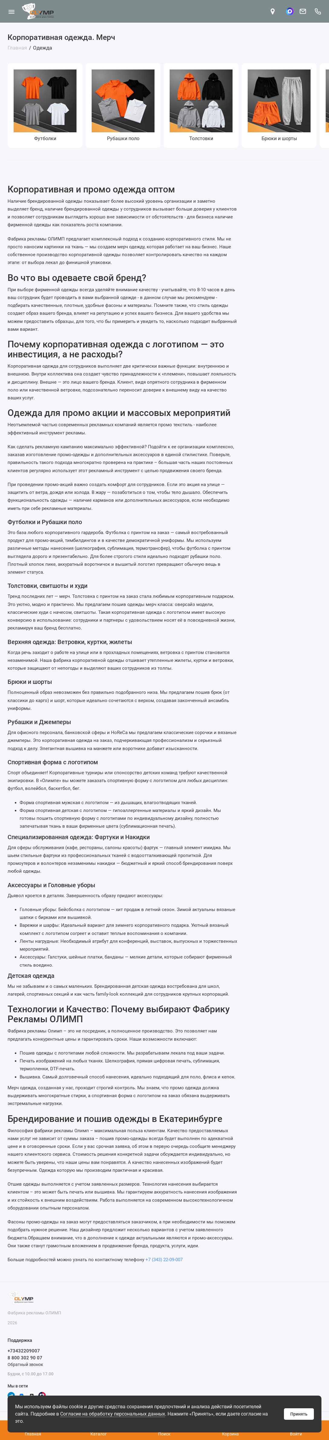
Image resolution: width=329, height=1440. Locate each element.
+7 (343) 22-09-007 (164, 1259)
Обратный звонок (25, 1364)
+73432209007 (24, 1351)
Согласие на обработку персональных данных (112, 1414)
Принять (299, 1414)
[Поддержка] (317, 11)
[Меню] (11, 11)
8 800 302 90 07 (25, 1358)
